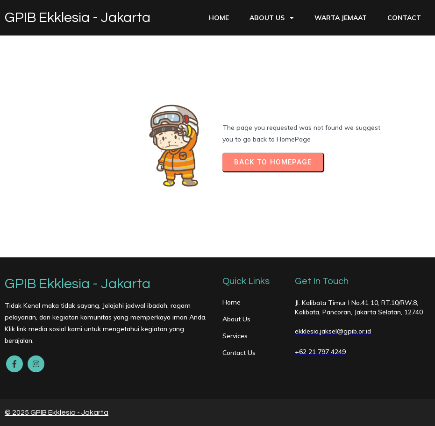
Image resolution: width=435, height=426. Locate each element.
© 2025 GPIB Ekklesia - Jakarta (56, 412)
